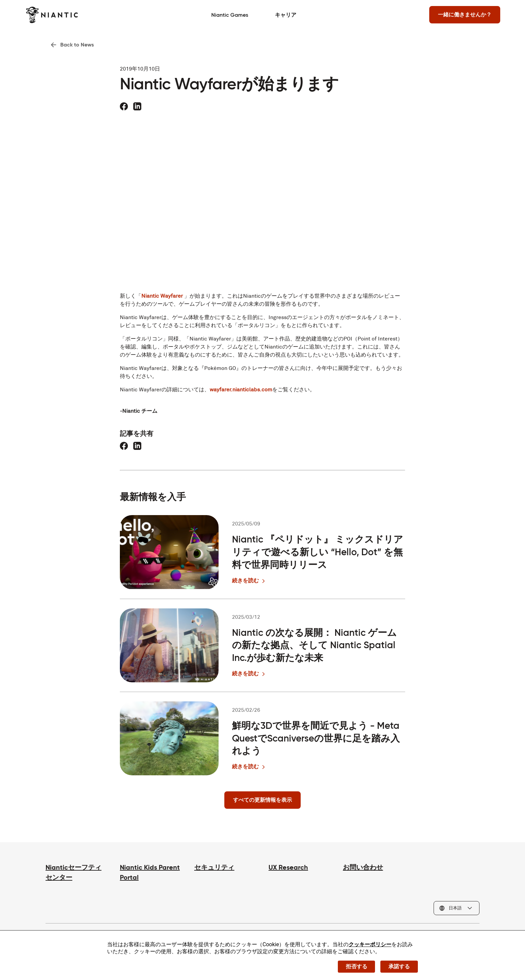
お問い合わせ (363, 867)
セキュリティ (214, 867)
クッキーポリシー (370, 944)
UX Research (288, 867)
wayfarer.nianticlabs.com (241, 389)
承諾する (399, 966)
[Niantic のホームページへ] (71, 14)
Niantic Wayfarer (162, 296)
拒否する (356, 966)
